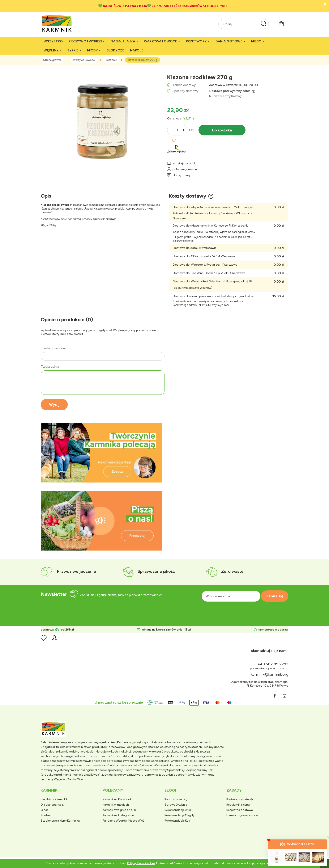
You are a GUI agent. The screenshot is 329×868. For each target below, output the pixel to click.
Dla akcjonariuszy (52, 804)
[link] (101, 453)
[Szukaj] (263, 24)
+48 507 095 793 (272, 664)
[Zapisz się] (274, 596)
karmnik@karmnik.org (269, 674)
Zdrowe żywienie (175, 804)
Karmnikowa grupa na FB (119, 810)
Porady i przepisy (175, 799)
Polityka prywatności (240, 799)
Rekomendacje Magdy (179, 815)
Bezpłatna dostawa (239, 810)
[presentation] (247, 610)
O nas (44, 810)
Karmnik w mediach (116, 804)
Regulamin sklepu (238, 804)
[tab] (96, 479)
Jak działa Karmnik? (54, 799)
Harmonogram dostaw (242, 815)
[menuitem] (53, 41)
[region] (101, 453)
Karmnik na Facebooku (118, 799)
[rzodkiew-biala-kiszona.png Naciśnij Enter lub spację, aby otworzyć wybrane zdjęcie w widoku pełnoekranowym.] (101, 120)
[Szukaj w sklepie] (239, 24)
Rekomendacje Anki (177, 810)
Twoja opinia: (50, 366)
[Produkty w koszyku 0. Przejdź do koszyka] (281, 23)
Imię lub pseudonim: (55, 348)
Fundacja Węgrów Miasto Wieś (123, 820)
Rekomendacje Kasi (177, 820)
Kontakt (46, 815)
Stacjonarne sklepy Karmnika (60, 820)
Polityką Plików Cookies (141, 863)
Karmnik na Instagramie (118, 815)
